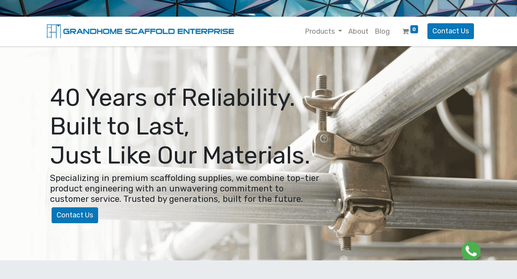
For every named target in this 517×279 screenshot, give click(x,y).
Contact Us (450, 31)
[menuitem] (358, 31)
